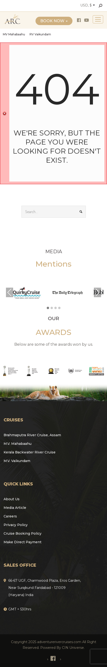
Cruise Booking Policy (22, 533)
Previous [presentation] (9, 292)
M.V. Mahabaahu (17, 443)
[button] (48, 308)
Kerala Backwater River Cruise (30, 452)
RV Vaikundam (40, 34)
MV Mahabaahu (14, 34)
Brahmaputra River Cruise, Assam (32, 435)
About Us (12, 499)
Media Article (15, 508)
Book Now (54, 21)
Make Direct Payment (22, 542)
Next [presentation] (97, 292)
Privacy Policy (16, 525)
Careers (10, 516)
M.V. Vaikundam (17, 461)
